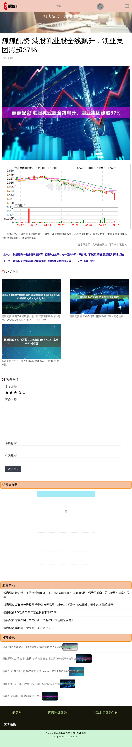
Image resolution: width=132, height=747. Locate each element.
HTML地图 (80, 733)
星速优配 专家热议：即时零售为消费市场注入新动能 (32, 647)
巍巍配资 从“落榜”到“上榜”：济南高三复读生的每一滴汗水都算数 (39, 658)
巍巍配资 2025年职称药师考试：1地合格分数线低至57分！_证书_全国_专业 (54, 261)
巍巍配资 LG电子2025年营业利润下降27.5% (30, 612)
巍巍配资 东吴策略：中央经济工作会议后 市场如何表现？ (38, 620)
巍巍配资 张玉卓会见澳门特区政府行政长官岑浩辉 (31, 683)
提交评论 (13, 469)
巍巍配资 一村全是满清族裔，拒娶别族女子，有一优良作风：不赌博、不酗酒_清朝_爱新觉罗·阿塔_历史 (68, 254)
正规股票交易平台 (105, 712)
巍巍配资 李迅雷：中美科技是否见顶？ (27, 627)
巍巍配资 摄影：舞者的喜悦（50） (22, 696)
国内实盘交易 (57, 712)
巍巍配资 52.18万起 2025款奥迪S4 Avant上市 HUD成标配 (35, 671)
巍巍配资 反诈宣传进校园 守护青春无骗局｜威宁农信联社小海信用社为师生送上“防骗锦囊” (58, 604)
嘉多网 (17, 712)
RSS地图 (70, 733)
